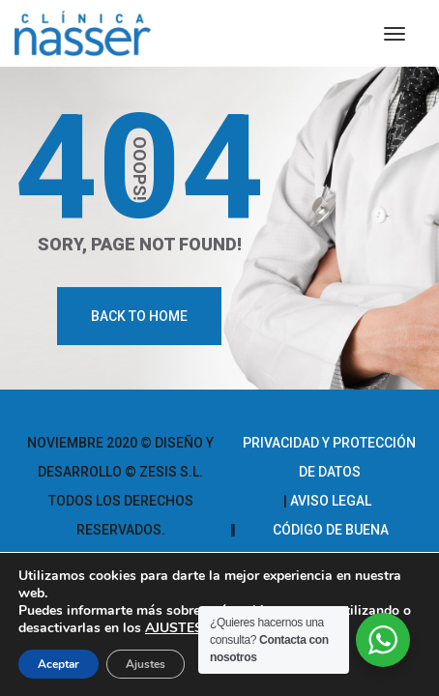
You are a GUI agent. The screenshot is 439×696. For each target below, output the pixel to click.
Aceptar (58, 664)
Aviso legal (330, 500)
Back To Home (139, 316)
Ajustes (145, 664)
